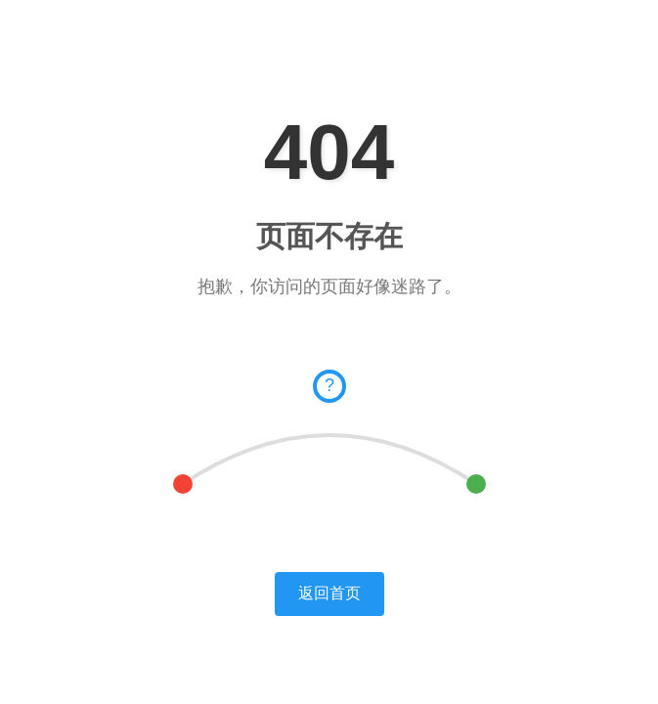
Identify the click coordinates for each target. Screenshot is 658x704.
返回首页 (329, 593)
